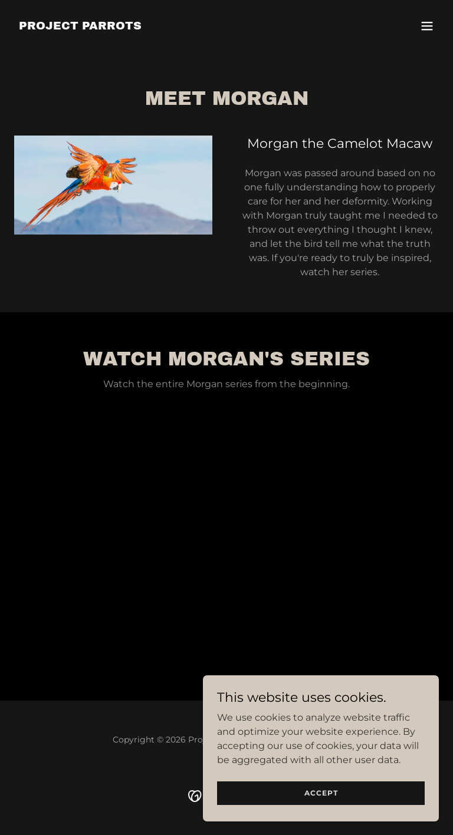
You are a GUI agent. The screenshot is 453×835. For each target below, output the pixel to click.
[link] (80, 26)
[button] (427, 26)
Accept (321, 792)
